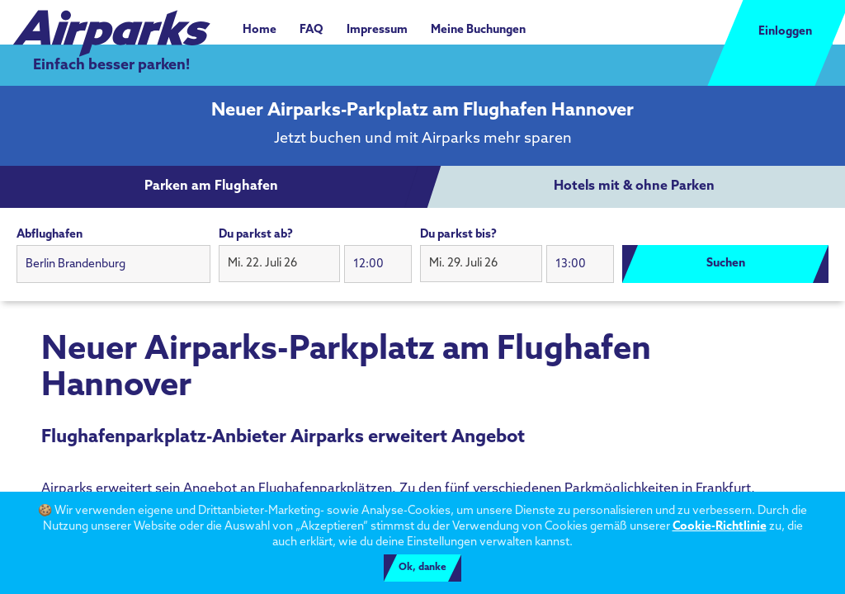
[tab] (211, 187)
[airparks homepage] (111, 25)
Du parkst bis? (458, 235)
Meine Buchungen (478, 30)
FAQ (311, 30)
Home (259, 30)
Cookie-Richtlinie (720, 527)
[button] (280, 264)
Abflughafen (50, 235)
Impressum (377, 30)
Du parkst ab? (256, 235)
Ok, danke (422, 568)
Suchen (725, 263)
